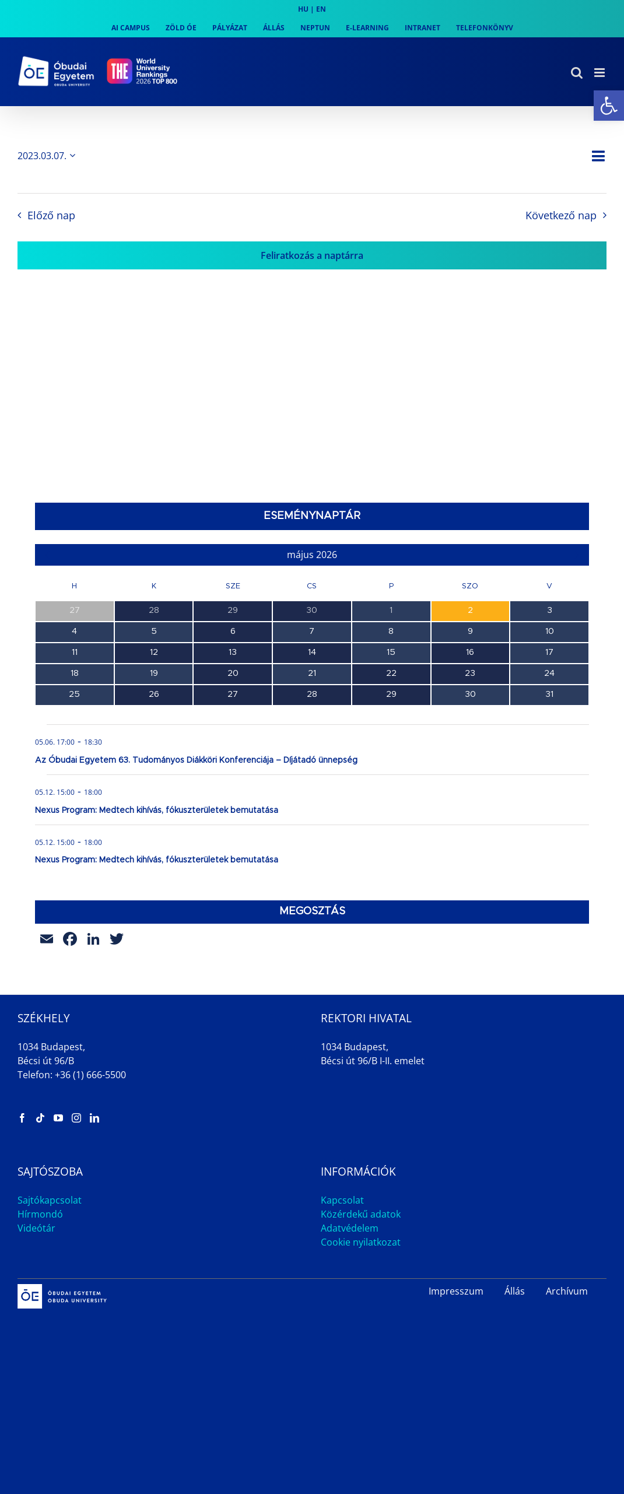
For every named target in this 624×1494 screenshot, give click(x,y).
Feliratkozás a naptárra (312, 255)
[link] (609, 105)
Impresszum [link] (456, 1291)
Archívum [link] (567, 1291)
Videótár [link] (36, 1228)
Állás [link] (514, 1291)
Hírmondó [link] (40, 1214)
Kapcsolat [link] (342, 1200)
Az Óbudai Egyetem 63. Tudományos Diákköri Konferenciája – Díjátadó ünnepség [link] (196, 760)
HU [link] (303, 9)
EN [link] (321, 9)
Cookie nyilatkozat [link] (361, 1242)
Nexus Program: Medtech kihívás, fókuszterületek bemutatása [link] (156, 810)
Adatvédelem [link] (349, 1228)
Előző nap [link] (51, 215)
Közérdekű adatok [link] (361, 1214)
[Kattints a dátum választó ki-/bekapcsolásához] (48, 156)
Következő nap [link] (561, 215)
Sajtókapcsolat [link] (49, 1200)
